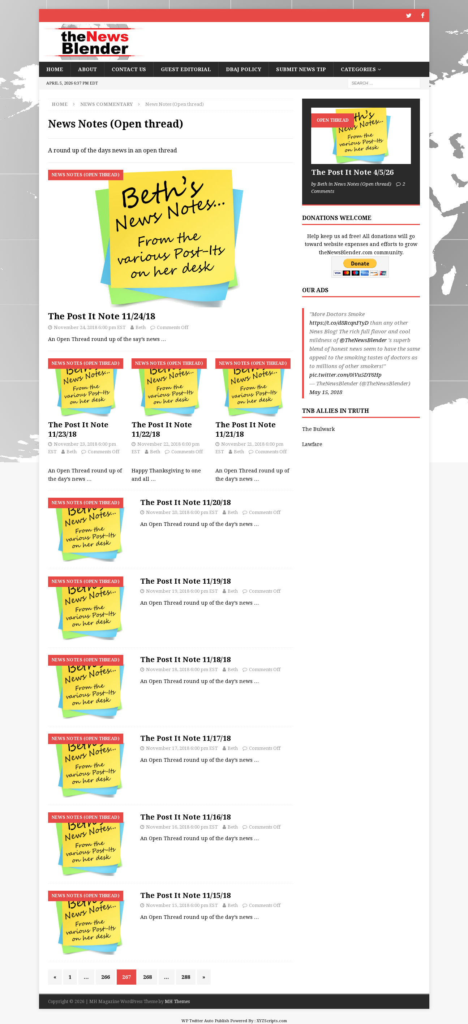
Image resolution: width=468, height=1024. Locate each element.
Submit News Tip (301, 69)
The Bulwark (318, 429)
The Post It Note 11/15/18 (185, 895)
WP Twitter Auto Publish (205, 1020)
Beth (141, 327)
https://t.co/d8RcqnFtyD (339, 322)
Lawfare (312, 444)
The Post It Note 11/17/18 (185, 738)
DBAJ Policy (243, 69)
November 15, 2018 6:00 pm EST (182, 905)
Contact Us (129, 69)
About (87, 69)
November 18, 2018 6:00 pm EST (182, 669)
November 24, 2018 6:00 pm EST (90, 327)
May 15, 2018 (325, 392)
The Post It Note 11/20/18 (185, 502)
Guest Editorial (186, 69)
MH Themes (177, 1001)
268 (147, 977)
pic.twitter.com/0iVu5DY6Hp (345, 374)
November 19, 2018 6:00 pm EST (182, 590)
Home (54, 69)
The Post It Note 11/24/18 (101, 316)
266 (105, 977)
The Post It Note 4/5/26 (352, 172)
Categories (358, 69)
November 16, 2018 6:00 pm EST (182, 826)
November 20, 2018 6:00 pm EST (182, 512)
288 (185, 977)
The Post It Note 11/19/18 (185, 580)
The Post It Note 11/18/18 (185, 659)
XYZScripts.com (272, 1020)
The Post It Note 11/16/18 (185, 816)
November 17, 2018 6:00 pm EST (182, 748)
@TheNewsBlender (363, 340)
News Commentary (106, 104)
